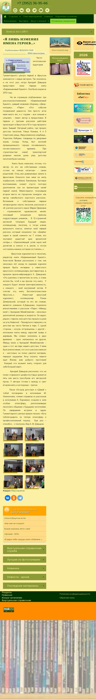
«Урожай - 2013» (11, 534)
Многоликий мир (60, 50)
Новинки (48, 16)
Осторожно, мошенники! (63, 21)
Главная (5, 16)
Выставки (23, 21)
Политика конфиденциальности (75, 594)
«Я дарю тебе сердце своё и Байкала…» (23, 539)
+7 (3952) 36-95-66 (32, 3)
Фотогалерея (10, 21)
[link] (48, 32)
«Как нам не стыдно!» (14, 523)
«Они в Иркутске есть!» (15, 518)
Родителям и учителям (66, 16)
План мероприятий (32, 16)
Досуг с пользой (39, 21)
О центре (14, 16)
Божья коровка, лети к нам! (17, 529)
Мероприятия (18, 491)
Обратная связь (67, 598)
